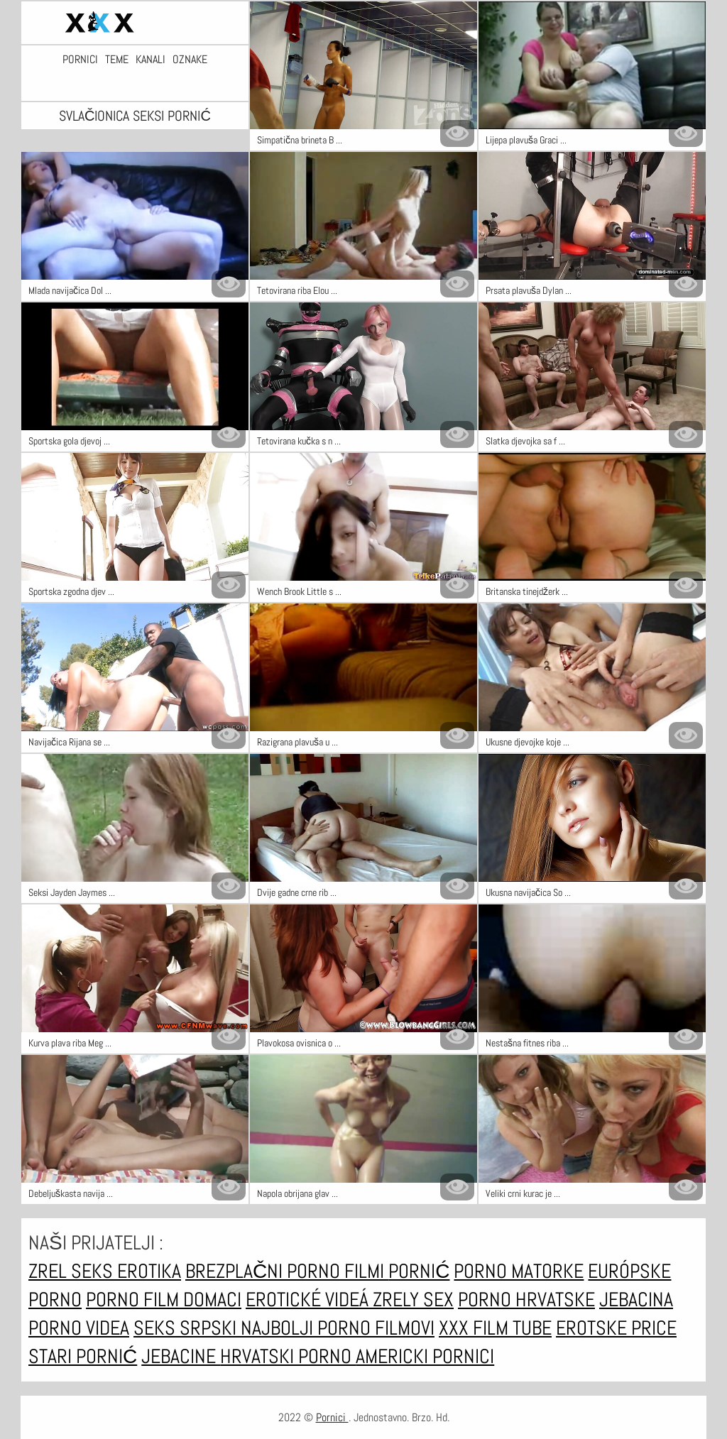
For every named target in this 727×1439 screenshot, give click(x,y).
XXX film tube (495, 1327)
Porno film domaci (163, 1299)
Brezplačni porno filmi (286, 1271)
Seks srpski (187, 1327)
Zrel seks (72, 1271)
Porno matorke (519, 1271)
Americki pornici (425, 1356)
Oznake (190, 60)
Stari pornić (82, 1356)
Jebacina (636, 1299)
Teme (117, 60)
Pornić (418, 1271)
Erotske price (616, 1327)
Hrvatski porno (288, 1356)
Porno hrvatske (526, 1299)
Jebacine (180, 1356)
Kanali (150, 60)
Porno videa (78, 1327)
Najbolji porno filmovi (337, 1327)
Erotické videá (309, 1299)
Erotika (149, 1271)
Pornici (80, 60)
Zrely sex (413, 1299)
